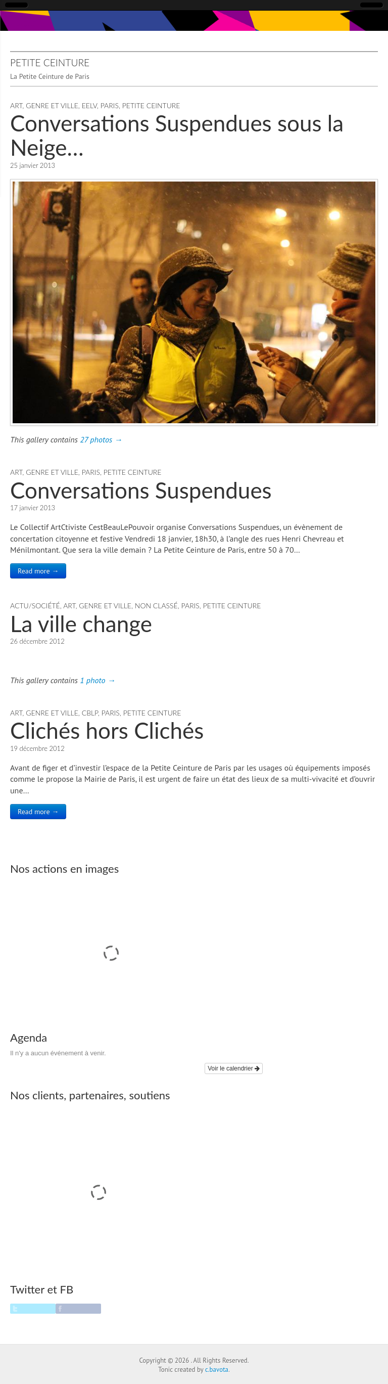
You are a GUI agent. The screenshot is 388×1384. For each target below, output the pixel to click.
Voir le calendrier (234, 1068)
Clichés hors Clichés (107, 730)
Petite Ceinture (151, 105)
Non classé (156, 605)
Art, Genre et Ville (44, 105)
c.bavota (216, 1369)
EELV (89, 105)
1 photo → (97, 680)
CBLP (90, 712)
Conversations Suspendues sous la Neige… (177, 135)
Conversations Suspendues (141, 490)
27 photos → (101, 439)
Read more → (38, 570)
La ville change (81, 623)
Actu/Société (35, 605)
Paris (110, 105)
